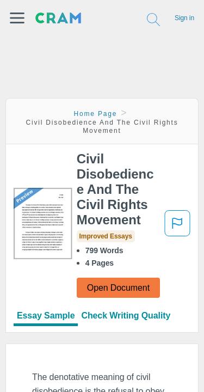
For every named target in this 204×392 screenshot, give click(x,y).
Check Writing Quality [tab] (125, 315)
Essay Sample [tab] (46, 315)
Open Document (118, 287)
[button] (17, 18)
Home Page (96, 114)
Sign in (184, 18)
